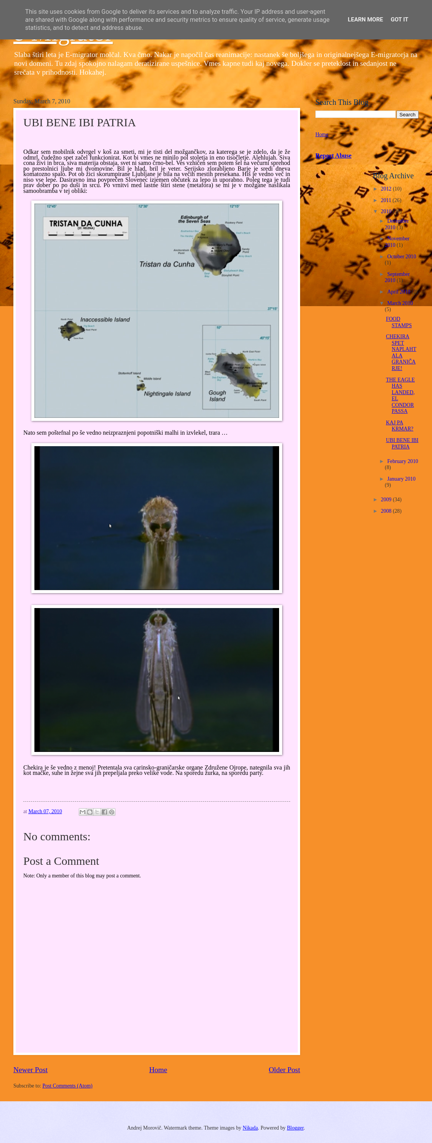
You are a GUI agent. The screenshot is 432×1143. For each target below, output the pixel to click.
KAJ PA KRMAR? (399, 426)
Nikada (250, 1128)
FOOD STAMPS (399, 322)
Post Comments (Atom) (67, 1086)
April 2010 (399, 292)
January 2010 (401, 479)
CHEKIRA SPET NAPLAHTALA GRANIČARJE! (401, 352)
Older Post (284, 1070)
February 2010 (402, 461)
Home (158, 1070)
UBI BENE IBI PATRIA (402, 443)
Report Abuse (333, 155)
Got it (399, 19)
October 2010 (401, 256)
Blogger (295, 1128)
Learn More (365, 19)
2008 (387, 511)
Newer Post (30, 1070)
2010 (387, 211)
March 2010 (400, 303)
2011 (387, 200)
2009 (387, 499)
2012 (387, 189)
